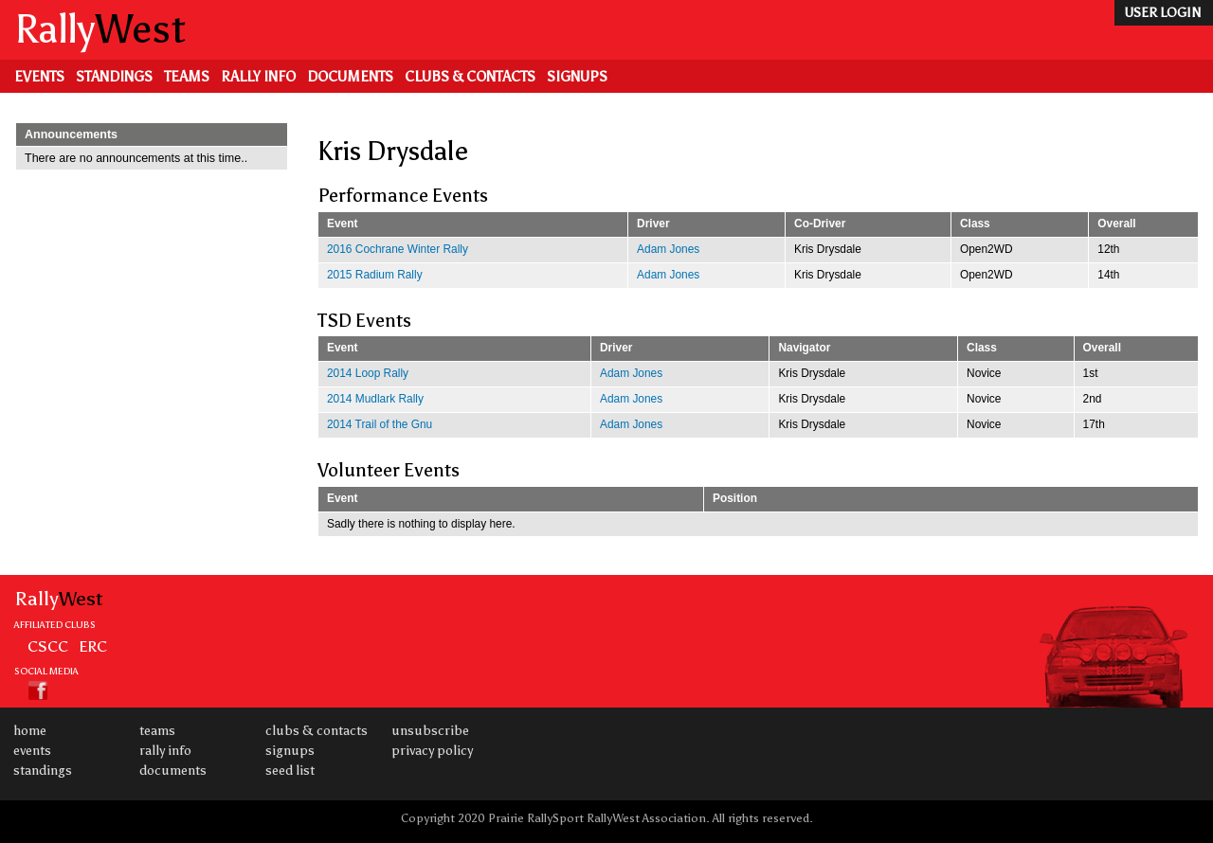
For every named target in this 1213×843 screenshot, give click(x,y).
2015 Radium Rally (375, 274)
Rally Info (258, 76)
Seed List (290, 770)
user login (1162, 13)
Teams (186, 76)
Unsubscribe (430, 731)
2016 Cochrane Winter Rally (397, 249)
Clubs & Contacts (470, 76)
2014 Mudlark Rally (375, 398)
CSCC (47, 646)
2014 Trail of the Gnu (379, 424)
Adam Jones (668, 249)
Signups (577, 76)
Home (29, 731)
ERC (93, 646)
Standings (114, 76)
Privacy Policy (432, 751)
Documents (350, 76)
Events (39, 76)
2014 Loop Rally (367, 373)
